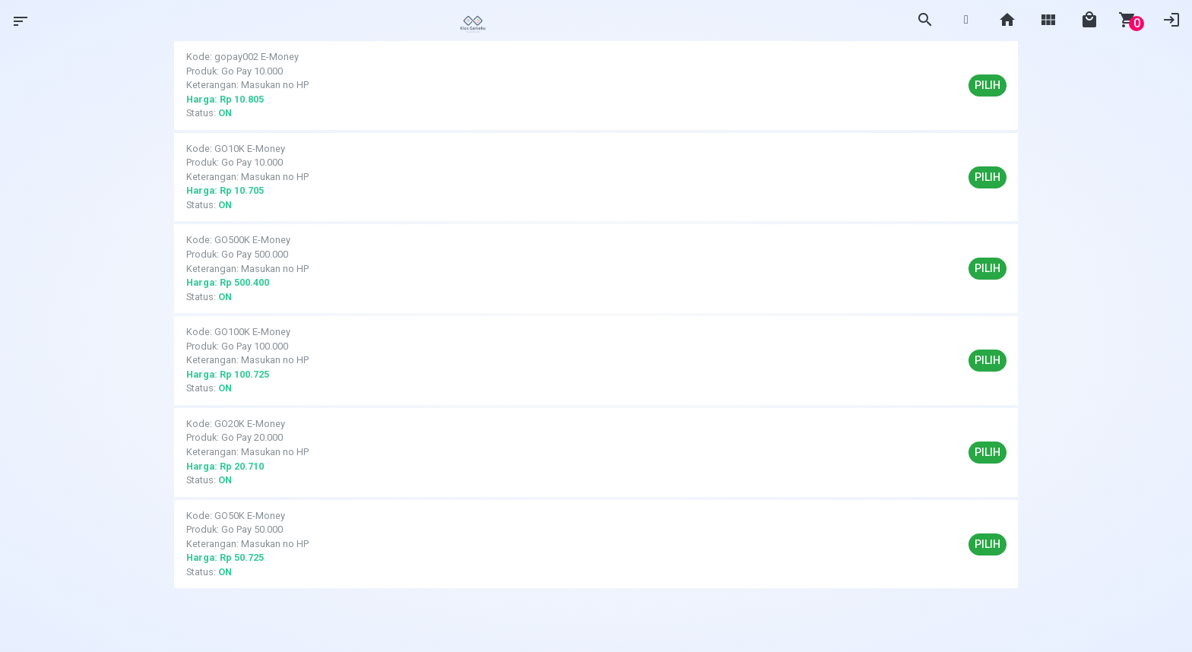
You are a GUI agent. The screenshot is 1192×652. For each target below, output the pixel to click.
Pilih (987, 85)
